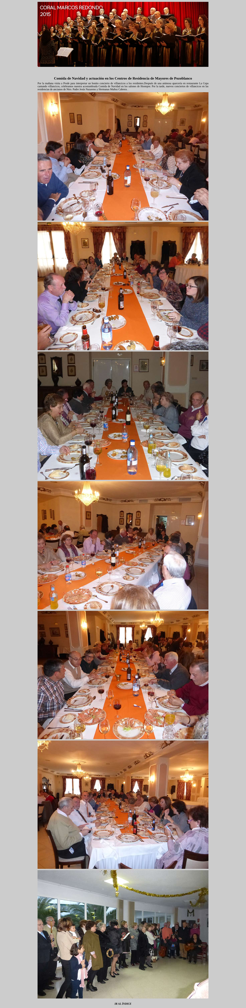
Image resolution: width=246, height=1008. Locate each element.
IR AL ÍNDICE (122, 1003)
